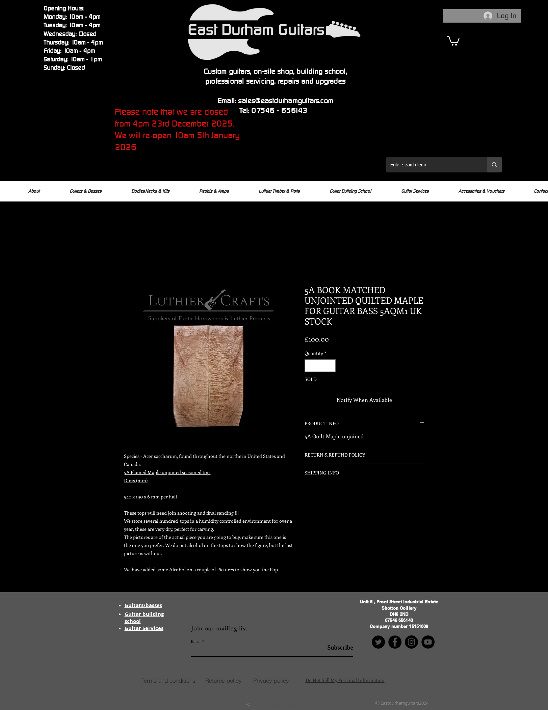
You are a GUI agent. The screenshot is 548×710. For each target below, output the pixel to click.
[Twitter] (378, 642)
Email (196, 641)
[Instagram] (411, 642)
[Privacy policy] (271, 680)
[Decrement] (310, 366)
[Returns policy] (223, 680)
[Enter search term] (431, 164)
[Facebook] (394, 642)
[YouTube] (428, 642)
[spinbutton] (320, 366)
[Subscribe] (336, 648)
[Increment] (330, 366)
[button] (453, 40)
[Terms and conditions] (168, 680)
